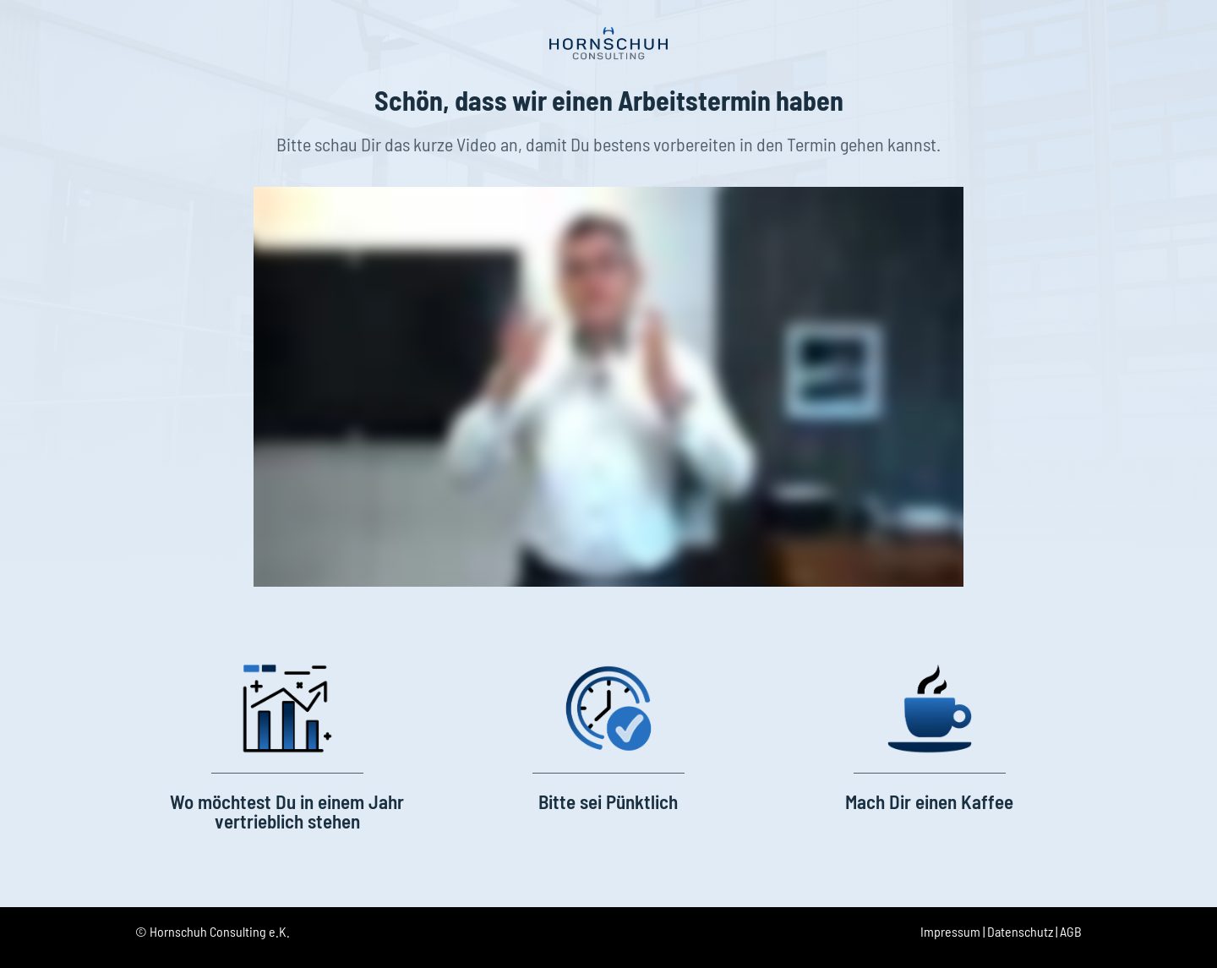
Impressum (950, 931)
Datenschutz (1020, 931)
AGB (1071, 931)
